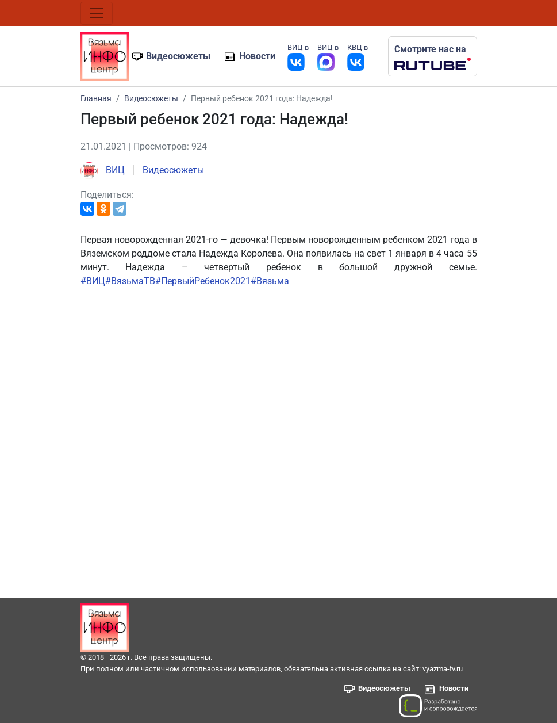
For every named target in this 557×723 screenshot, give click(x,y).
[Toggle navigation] (96, 13)
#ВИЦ (92, 281)
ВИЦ (102, 170)
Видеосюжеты (178, 56)
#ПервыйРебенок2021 (203, 281)
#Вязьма (270, 281)
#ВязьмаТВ (130, 281)
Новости (257, 56)
